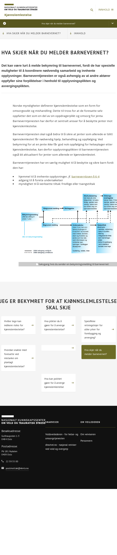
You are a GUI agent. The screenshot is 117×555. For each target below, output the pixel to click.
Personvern (86, 440)
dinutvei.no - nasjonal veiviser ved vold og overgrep (60, 447)
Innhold (80, 33)
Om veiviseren (88, 434)
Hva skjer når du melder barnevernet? (34, 33)
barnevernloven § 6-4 (85, 176)
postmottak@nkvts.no (17, 468)
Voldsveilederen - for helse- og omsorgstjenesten (61, 436)
